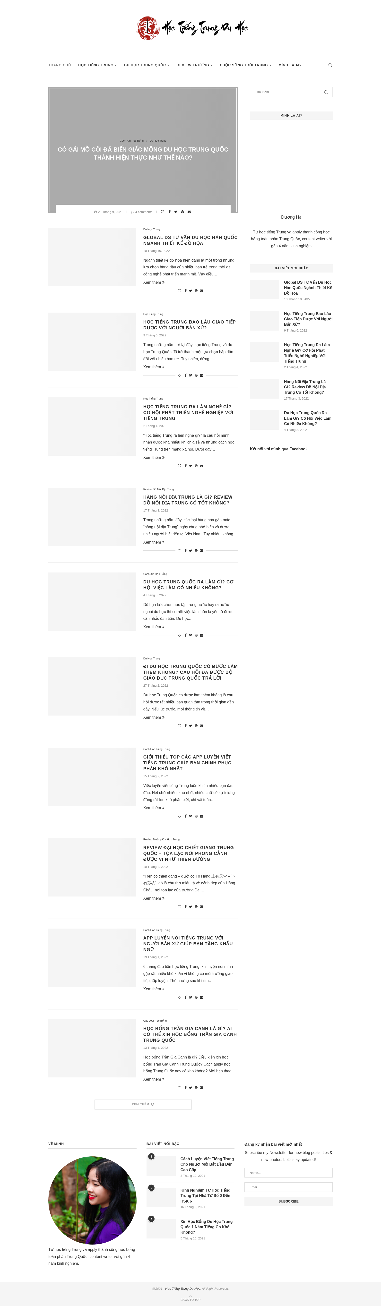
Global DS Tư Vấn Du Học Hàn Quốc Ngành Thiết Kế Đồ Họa (308, 287)
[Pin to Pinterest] (183, 211)
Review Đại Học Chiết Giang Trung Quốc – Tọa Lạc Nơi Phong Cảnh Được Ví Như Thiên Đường (188, 853)
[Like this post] (163, 211)
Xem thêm (154, 282)
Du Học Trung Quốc (145, 65)
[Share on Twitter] (176, 211)
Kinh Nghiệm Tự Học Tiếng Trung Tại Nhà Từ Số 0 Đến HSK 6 (206, 1195)
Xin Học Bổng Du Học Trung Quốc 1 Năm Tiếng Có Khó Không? (207, 1227)
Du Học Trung (158, 140)
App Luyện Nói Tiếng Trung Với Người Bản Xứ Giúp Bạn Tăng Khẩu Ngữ (188, 944)
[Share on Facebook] (170, 211)
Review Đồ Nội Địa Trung (158, 489)
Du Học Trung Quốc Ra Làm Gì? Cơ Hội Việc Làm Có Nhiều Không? (307, 418)
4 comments (142, 212)
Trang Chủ (59, 65)
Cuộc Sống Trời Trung (244, 65)
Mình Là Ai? (290, 65)
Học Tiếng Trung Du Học (182, 1288)
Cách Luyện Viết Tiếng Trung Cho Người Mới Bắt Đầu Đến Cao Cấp (207, 1164)
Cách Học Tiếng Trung (156, 749)
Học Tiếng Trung (95, 65)
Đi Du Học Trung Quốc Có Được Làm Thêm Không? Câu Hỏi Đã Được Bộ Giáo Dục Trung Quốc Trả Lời (190, 672)
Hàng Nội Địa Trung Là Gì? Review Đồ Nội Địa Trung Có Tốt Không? (305, 387)
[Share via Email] (190, 211)
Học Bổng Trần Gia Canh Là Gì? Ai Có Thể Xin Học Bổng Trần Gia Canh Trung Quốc (190, 1034)
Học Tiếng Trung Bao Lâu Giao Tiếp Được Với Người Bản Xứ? (308, 319)
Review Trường (193, 65)
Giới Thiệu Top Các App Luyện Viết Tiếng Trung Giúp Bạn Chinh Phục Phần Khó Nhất (187, 763)
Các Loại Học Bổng (155, 1020)
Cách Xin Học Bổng (132, 140)
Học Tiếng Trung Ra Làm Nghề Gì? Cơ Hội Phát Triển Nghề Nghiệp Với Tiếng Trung (188, 412)
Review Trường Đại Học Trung (161, 839)
